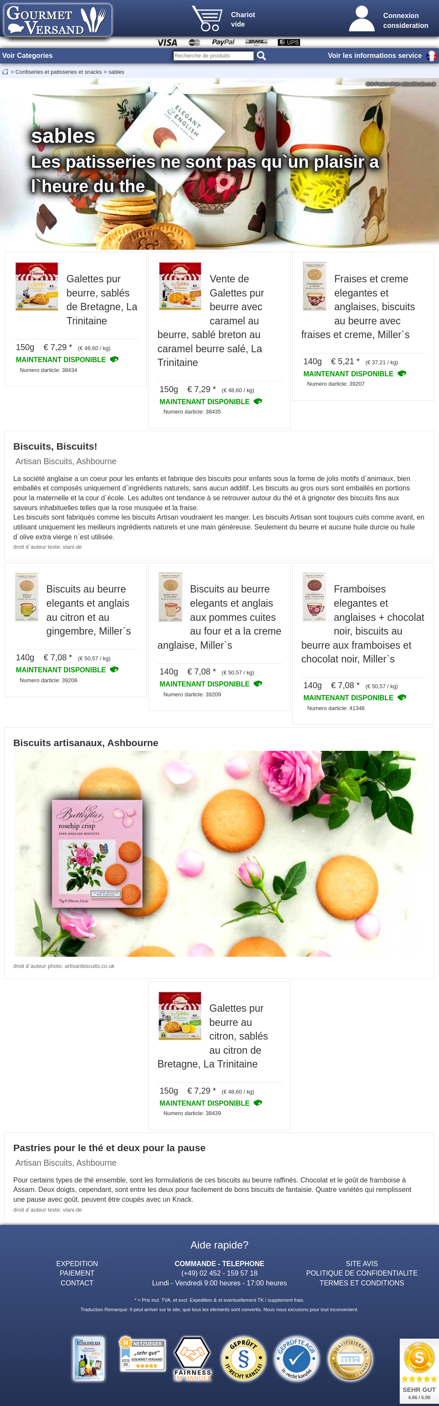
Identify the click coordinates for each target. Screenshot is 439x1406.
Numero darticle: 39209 (192, 694)
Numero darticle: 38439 (192, 1113)
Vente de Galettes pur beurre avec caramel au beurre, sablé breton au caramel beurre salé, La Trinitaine (210, 320)
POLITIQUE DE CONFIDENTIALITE (362, 1273)
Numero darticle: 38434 (48, 370)
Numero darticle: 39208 (48, 680)
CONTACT (77, 1283)
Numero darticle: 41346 (336, 708)
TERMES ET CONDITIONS (362, 1283)
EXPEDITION (77, 1263)
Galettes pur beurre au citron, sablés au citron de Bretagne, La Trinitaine (212, 1036)
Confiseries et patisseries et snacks (58, 72)
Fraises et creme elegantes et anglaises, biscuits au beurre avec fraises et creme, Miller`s (358, 306)
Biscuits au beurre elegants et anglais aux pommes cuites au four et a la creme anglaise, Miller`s (219, 617)
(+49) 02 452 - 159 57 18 (219, 1273)
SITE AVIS (362, 1263)
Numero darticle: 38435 (192, 411)
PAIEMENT (77, 1273)
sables (116, 72)
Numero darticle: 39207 (336, 384)
